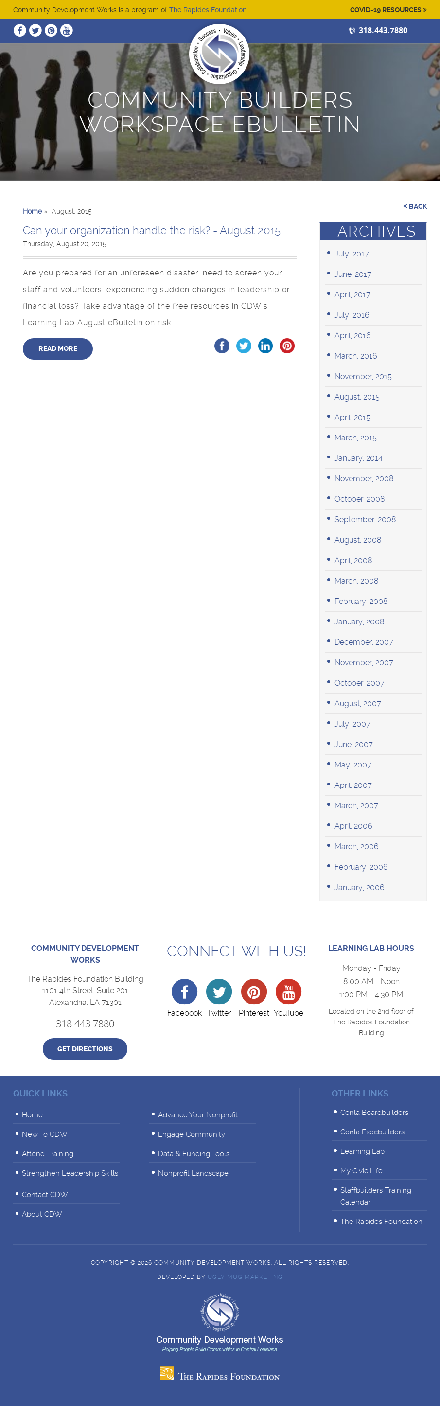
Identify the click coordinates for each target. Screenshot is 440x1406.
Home (32, 1115)
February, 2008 (361, 601)
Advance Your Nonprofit (198, 1115)
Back (415, 206)
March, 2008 (356, 580)
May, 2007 (352, 764)
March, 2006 (356, 846)
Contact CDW (45, 1194)
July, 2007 (352, 724)
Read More (57, 349)
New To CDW (45, 1134)
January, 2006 (359, 887)
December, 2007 (363, 642)
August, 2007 (357, 703)
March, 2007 (356, 805)
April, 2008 (353, 560)
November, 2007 (363, 662)
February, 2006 (361, 867)
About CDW (42, 1214)
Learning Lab (362, 1151)
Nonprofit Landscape (193, 1173)
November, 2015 (363, 376)
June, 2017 (352, 274)
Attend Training (47, 1154)
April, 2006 (353, 826)
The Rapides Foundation (207, 10)
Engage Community (191, 1134)
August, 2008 (358, 540)
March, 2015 (355, 437)
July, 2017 (351, 253)
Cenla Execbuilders (372, 1132)
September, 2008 (365, 519)
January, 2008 (359, 621)
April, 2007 (353, 785)
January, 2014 (358, 458)
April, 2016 (352, 335)
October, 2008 (359, 499)
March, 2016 (355, 356)
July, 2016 (352, 315)
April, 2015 (352, 417)
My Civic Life (361, 1171)
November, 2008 (364, 478)
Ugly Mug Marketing (245, 1277)
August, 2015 (357, 397)
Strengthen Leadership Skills (70, 1173)
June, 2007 (353, 744)
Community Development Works (219, 54)
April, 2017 (352, 294)
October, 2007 (359, 683)
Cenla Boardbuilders (374, 1112)
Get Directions (85, 1049)
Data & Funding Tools (193, 1154)
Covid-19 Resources (388, 10)
